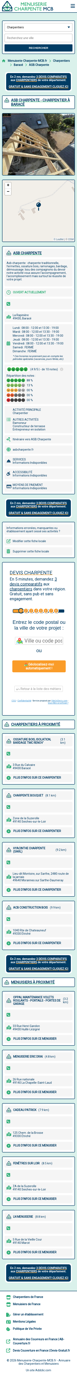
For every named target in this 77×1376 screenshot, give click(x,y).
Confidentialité (24, 701)
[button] (38, 206)
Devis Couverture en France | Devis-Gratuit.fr (41, 1350)
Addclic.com (43, 1370)
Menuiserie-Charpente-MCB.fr (27, 60)
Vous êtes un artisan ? (58, 703)
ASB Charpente (39, 65)
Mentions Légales (24, 1321)
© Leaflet (58, 239)
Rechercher (38, 47)
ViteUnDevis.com (59, 701)
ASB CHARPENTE (27, 253)
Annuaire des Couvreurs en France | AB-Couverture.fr (38, 1341)
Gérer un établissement (28, 1314)
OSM (71, 239)
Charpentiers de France (28, 1297)
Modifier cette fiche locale (29, 541)
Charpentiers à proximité (35, 724)
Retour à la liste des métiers (38, 689)
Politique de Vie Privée (27, 1328)
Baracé (18, 65)
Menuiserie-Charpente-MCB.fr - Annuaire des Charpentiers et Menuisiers (43, 1362)
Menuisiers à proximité (33, 982)
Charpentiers (61, 60)
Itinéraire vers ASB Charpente (32, 439)
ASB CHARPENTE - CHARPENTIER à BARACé (40, 102)
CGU (13, 701)
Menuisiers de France (26, 1304)
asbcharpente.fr (23, 449)
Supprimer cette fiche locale (31, 551)
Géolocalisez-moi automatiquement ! (39, 666)
